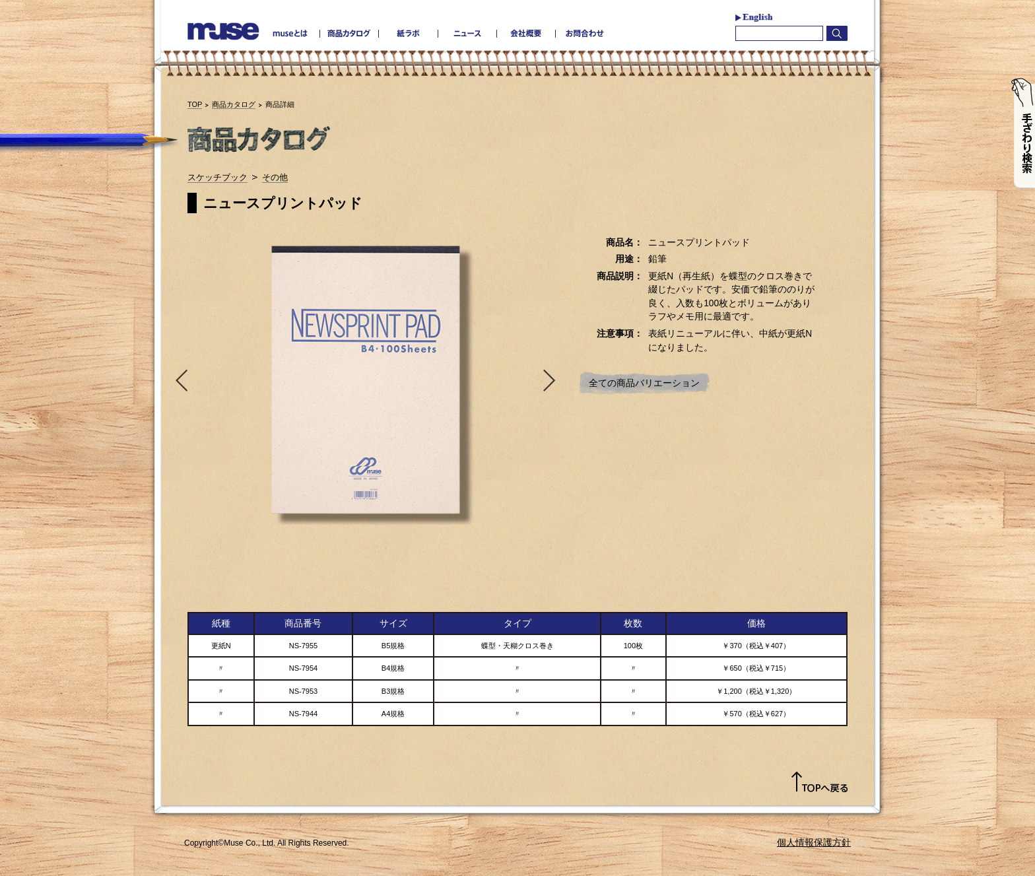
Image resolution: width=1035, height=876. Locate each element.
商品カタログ (233, 104)
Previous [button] (178, 379)
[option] (365, 379)
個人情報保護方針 (814, 842)
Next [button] (552, 379)
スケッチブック (217, 177)
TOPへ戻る (819, 782)
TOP (194, 104)
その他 (275, 177)
